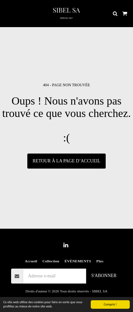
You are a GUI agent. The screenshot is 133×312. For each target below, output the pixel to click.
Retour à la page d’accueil (66, 160)
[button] (7, 13)
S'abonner (104, 275)
